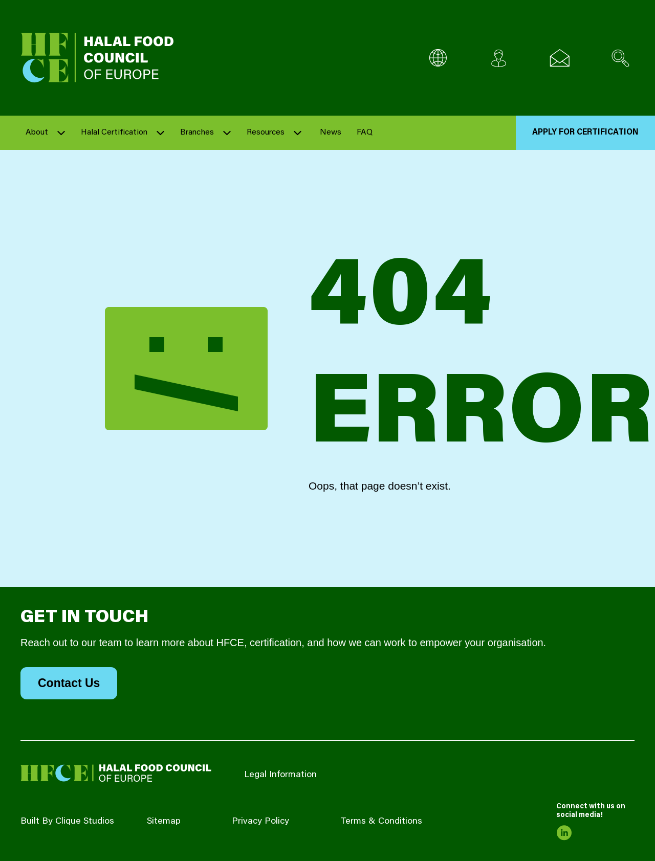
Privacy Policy (260, 821)
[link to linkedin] (564, 833)
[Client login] (499, 58)
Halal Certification (114, 132)
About (37, 132)
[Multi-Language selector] (438, 58)
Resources (266, 132)
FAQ (365, 132)
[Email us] (559, 58)
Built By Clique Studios (67, 821)
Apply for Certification (585, 132)
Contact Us (69, 683)
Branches (197, 132)
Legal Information (280, 775)
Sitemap (164, 821)
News (330, 132)
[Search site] (620, 58)
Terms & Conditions (381, 821)
